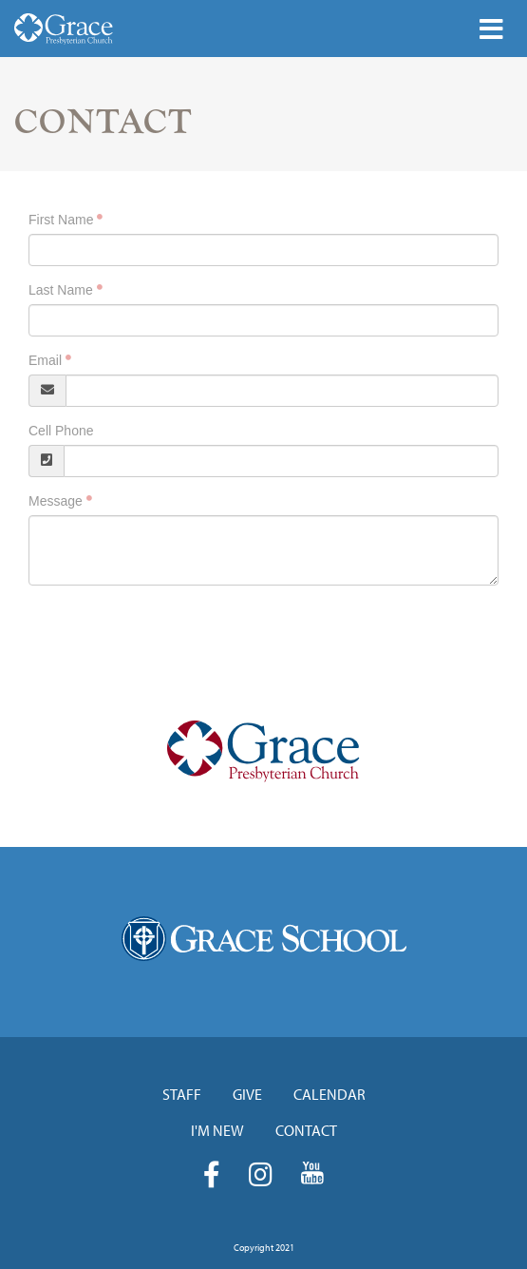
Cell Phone (61, 430)
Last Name (60, 290)
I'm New (217, 1130)
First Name (60, 219)
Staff (181, 1094)
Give (247, 1094)
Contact (306, 1130)
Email (45, 360)
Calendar (329, 1094)
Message (55, 501)
